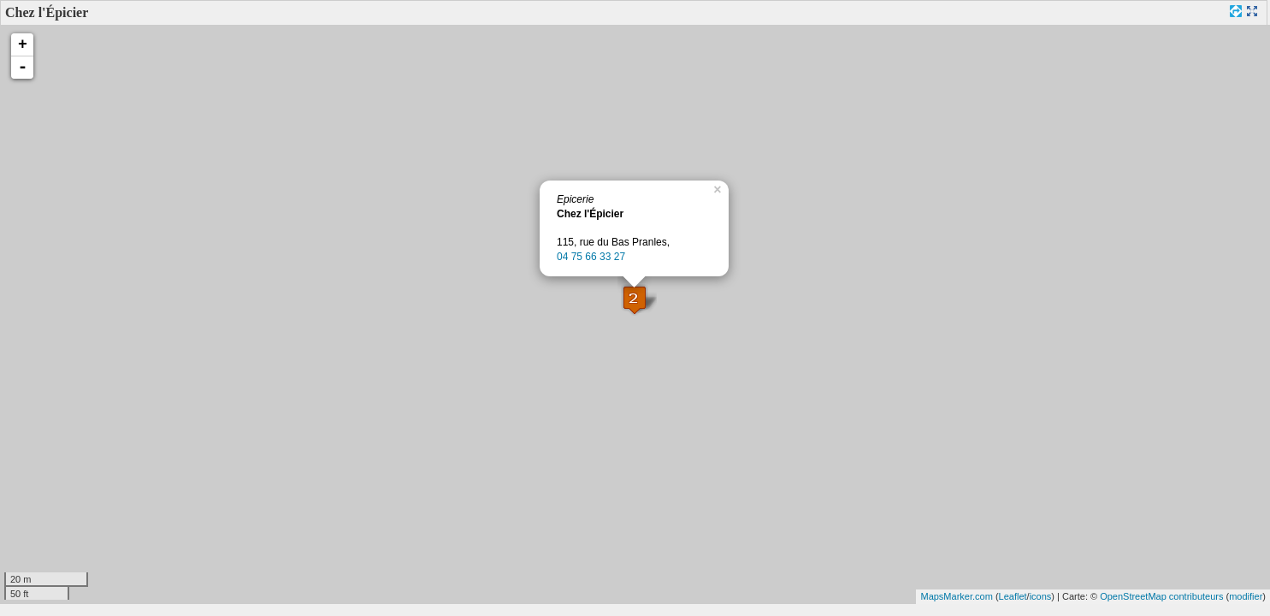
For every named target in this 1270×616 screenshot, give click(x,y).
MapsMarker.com (956, 596)
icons (1041, 596)
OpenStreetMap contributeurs (1161, 596)
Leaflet (1013, 596)
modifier (1245, 596)
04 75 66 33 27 (591, 257)
